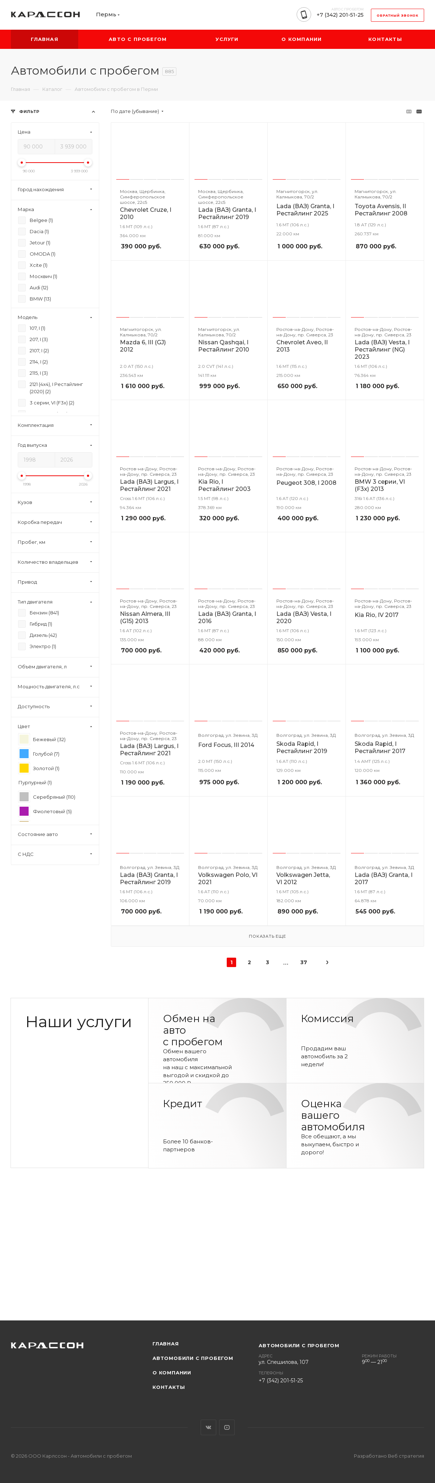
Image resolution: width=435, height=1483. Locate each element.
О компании (171, 1372)
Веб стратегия (406, 1456)
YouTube (227, 1427)
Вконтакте (208, 1427)
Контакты (168, 1387)
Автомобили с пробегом (192, 1358)
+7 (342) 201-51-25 (340, 15)
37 (303, 962)
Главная (165, 1344)
